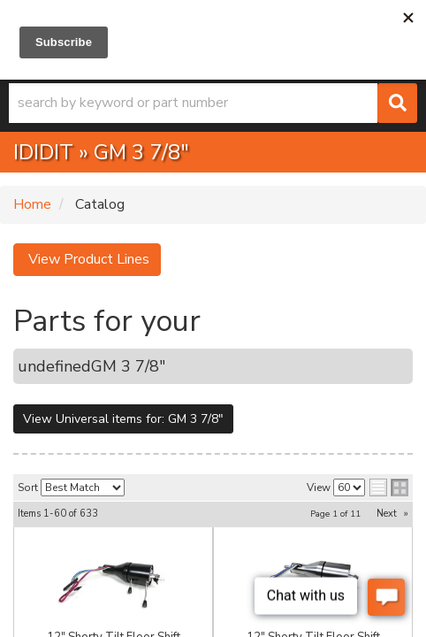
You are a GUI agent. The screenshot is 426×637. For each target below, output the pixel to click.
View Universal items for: (123, 419)
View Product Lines (87, 259)
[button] (213, 103)
